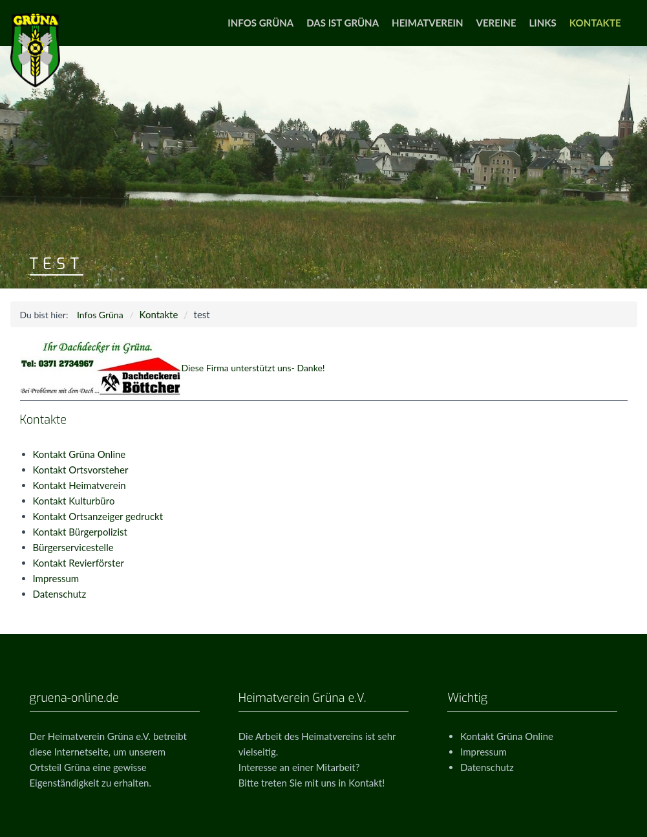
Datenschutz (60, 594)
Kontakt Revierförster (78, 563)
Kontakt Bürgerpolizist (80, 532)
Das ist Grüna (342, 22)
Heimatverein (427, 22)
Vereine (496, 22)
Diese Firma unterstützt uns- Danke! (172, 367)
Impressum (56, 578)
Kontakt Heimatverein (79, 485)
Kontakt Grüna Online (79, 454)
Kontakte (595, 22)
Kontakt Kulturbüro (74, 500)
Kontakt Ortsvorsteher (81, 469)
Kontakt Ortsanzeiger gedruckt (98, 516)
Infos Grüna (260, 22)
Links (543, 22)
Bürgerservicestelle (73, 547)
